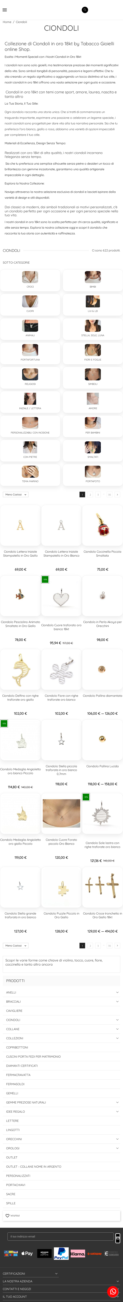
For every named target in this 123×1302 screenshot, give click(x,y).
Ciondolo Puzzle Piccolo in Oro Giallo (61, 915)
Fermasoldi (15, 1084)
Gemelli (12, 1093)
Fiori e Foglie (92, 359)
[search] (85, 10)
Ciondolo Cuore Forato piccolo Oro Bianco (61, 841)
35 (109, 494)
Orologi (12, 1148)
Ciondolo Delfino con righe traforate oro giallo (20, 697)
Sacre (10, 1194)
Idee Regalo (15, 1111)
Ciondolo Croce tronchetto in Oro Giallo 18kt (102, 915)
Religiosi (30, 383)
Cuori (30, 310)
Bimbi (93, 286)
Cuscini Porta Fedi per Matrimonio (33, 1056)
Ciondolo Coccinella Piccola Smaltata (102, 553)
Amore (93, 408)
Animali (30, 335)
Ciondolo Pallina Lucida (102, 766)
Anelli (11, 992)
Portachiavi (15, 1185)
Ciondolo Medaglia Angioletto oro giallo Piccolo (20, 841)
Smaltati (93, 456)
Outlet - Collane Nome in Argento (33, 1166)
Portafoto (93, 481)
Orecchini (14, 1139)
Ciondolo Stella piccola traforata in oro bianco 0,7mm (61, 770)
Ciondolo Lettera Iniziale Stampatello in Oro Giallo (20, 553)
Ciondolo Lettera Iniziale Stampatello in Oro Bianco (61, 553)
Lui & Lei (93, 310)
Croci (30, 286)
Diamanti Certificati (22, 1066)
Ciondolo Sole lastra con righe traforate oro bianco (102, 845)
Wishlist (12, 1215)
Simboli (92, 383)
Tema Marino (30, 481)
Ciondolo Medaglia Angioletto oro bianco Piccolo (20, 771)
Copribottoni (17, 1047)
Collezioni (14, 1038)
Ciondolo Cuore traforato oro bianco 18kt (61, 627)
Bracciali (13, 1001)
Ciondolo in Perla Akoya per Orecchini (102, 624)
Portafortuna (30, 359)
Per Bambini (92, 432)
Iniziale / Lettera (30, 408)
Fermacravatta (18, 1075)
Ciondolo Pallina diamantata (102, 695)
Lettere (12, 1121)
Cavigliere (14, 1011)
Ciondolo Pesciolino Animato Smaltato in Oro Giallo (20, 624)
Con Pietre (30, 456)
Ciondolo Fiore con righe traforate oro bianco (61, 697)
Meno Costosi (16, 494)
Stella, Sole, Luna (92, 335)
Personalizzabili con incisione (30, 432)
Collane (12, 1029)
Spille (10, 1203)
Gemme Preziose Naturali (26, 1102)
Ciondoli (13, 1020)
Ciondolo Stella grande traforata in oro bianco (20, 915)
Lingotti (13, 1130)
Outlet (12, 1157)
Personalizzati (18, 1176)
